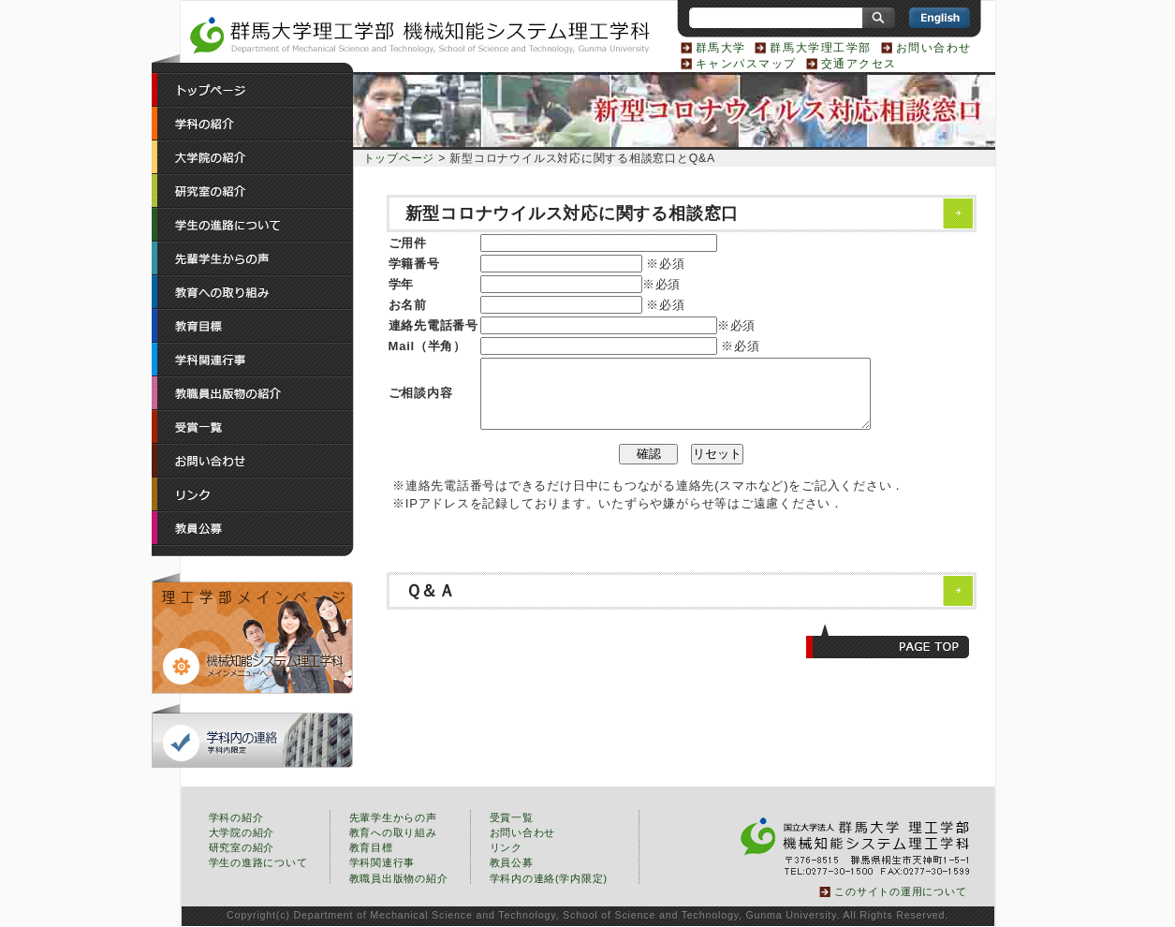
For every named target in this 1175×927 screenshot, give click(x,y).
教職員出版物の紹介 (398, 878)
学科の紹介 (236, 817)
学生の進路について (258, 862)
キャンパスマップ (746, 63)
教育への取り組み (393, 832)
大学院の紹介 (242, 832)
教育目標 (371, 847)
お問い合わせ (934, 47)
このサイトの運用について (900, 891)
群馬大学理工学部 (820, 47)
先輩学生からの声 (393, 817)
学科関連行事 (382, 862)
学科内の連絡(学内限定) (549, 878)
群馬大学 (721, 47)
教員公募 (512, 862)
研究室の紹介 (242, 847)
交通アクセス (859, 63)
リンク (506, 847)
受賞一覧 (512, 817)
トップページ (399, 158)
